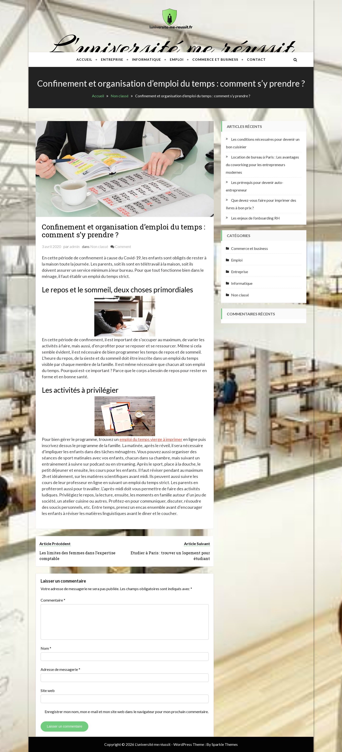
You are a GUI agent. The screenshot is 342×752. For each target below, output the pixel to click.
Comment (123, 246)
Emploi (177, 59)
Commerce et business (215, 59)
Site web (48, 690)
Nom (46, 648)
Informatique (146, 59)
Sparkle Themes (225, 744)
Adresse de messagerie (60, 669)
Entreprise (112, 59)
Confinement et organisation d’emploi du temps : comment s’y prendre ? (123, 230)
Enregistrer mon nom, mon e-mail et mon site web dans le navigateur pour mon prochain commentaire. (127, 711)
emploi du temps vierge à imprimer (150, 439)
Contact (256, 59)
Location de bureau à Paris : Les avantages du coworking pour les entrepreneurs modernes (262, 164)
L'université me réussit (171, 46)
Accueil (84, 59)
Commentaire (53, 600)
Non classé (99, 246)
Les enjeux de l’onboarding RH (255, 218)
